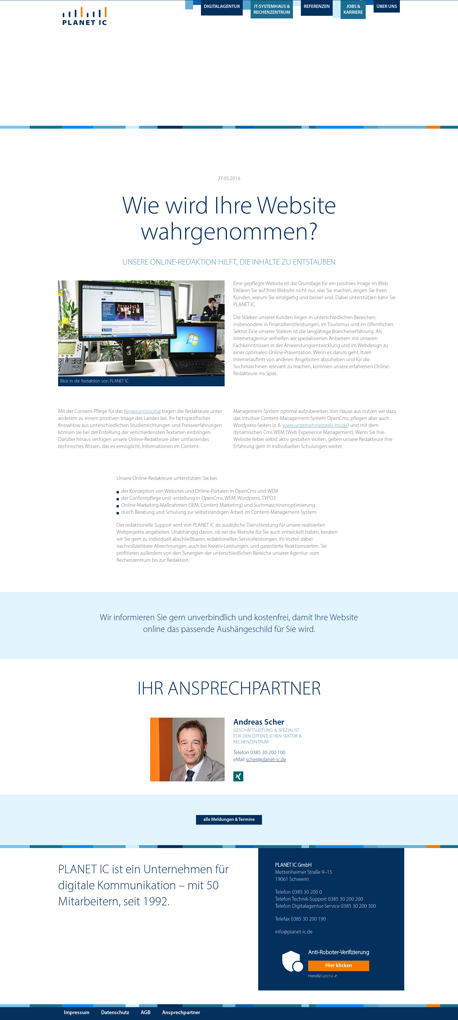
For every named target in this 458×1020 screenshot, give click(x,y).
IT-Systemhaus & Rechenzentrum (272, 9)
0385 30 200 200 (345, 899)
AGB (145, 1013)
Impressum (76, 1013)
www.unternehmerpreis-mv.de (315, 425)
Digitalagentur (222, 6)
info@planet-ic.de (294, 932)
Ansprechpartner (181, 1013)
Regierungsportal (142, 411)
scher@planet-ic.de (266, 760)
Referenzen (317, 6)
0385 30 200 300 (358, 906)
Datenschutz (115, 1013)
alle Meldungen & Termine (229, 819)
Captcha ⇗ (322, 976)
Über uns (387, 6)
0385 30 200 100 (267, 753)
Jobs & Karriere (353, 9)
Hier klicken (338, 966)
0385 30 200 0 (307, 892)
